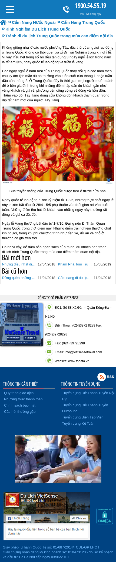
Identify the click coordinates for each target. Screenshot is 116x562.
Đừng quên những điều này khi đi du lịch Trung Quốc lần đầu (19, 278)
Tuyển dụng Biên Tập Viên (83, 417)
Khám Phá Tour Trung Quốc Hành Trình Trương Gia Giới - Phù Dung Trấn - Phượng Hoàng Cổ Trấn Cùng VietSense (75, 264)
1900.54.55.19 (90, 5)
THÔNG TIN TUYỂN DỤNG (80, 384)
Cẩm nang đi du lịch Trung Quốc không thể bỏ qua (75, 278)
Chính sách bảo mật (19, 405)
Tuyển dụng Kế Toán (78, 423)
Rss (101, 377)
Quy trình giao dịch (19, 393)
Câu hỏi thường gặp (20, 412)
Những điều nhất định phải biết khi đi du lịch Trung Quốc (19, 264)
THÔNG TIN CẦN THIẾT (20, 384)
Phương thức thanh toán (23, 399)
